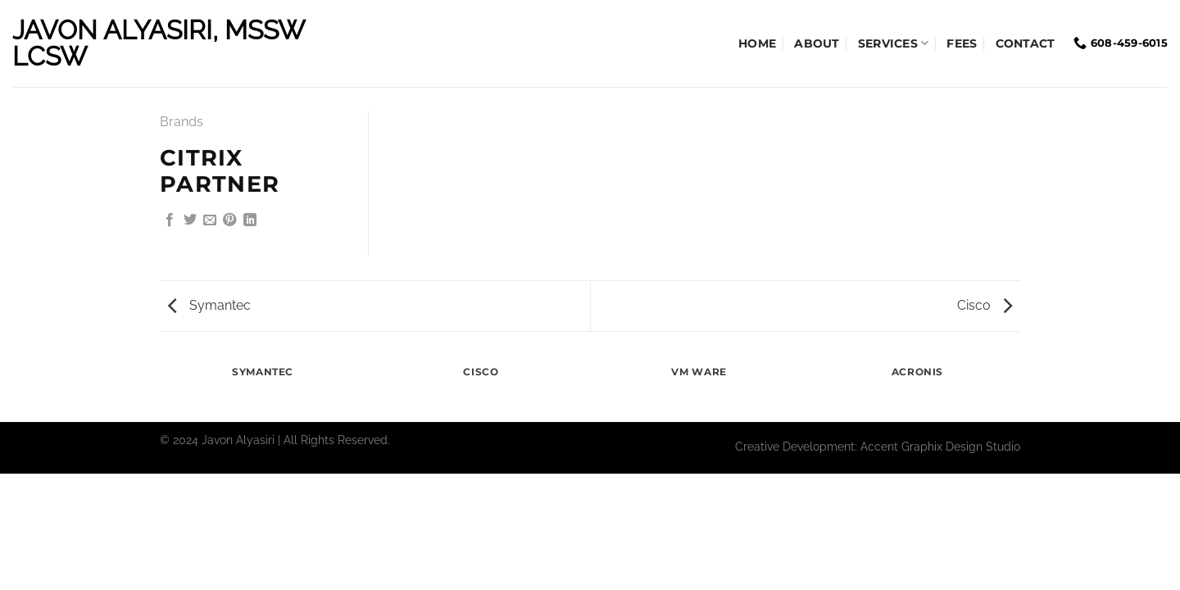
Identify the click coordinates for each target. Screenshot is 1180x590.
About (816, 43)
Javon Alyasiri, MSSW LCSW (158, 43)
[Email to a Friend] (209, 220)
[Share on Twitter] (190, 220)
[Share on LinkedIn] (249, 220)
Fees (961, 43)
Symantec (209, 305)
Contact (1025, 43)
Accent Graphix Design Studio (940, 446)
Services (893, 43)
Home (757, 43)
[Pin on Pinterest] (229, 220)
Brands (181, 121)
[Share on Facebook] (169, 220)
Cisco (984, 305)
